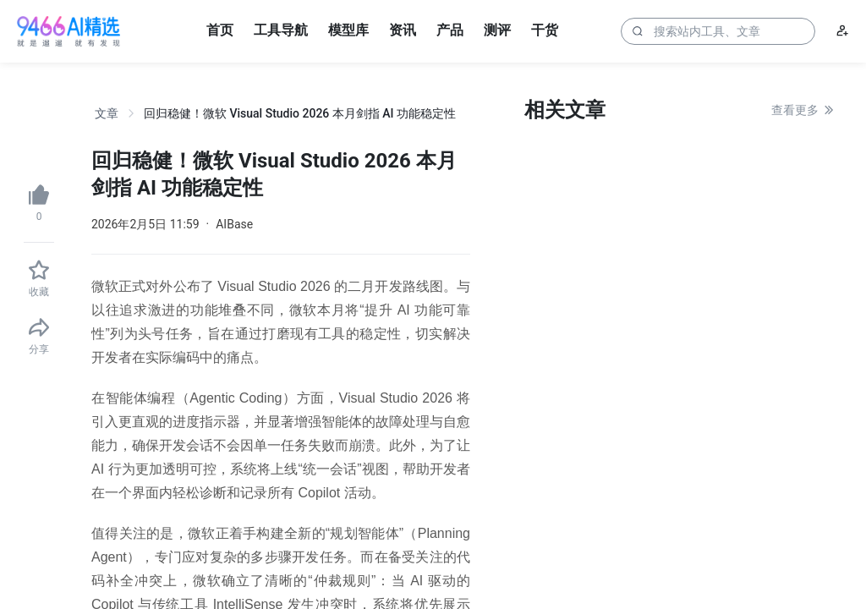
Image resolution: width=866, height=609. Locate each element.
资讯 (402, 30)
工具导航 (281, 30)
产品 (449, 30)
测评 (497, 30)
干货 (544, 30)
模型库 (348, 30)
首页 (219, 30)
